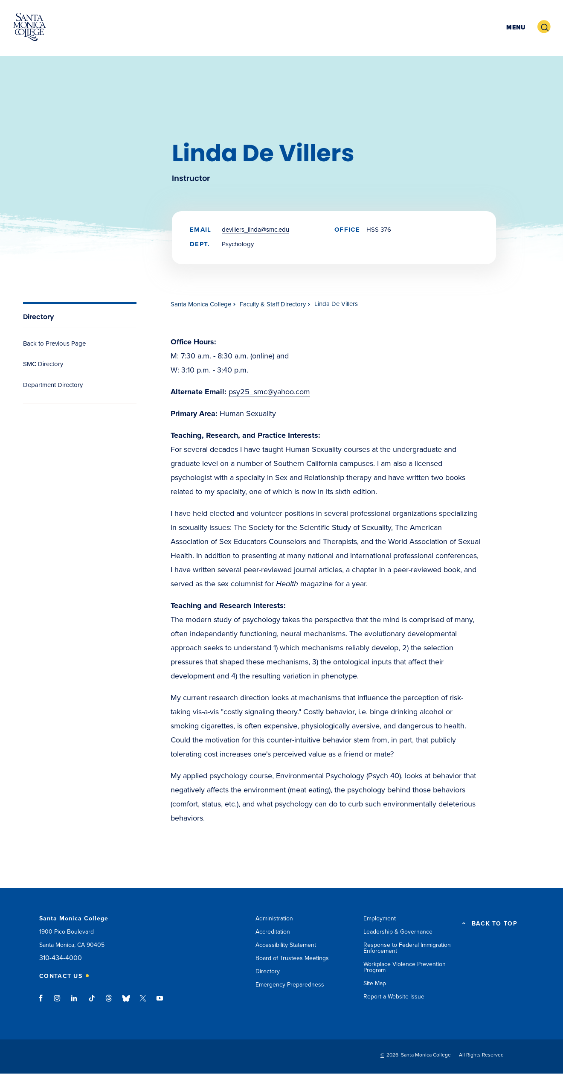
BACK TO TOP (494, 923)
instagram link (57, 1002)
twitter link (142, 1002)
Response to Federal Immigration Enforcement (407, 948)
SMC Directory (43, 364)
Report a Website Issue (393, 996)
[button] (515, 27)
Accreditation (272, 931)
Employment (379, 918)
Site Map (374, 983)
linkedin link (74, 1002)
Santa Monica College (201, 304)
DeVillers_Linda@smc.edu (255, 229)
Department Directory (53, 385)
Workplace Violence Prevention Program (404, 967)
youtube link (159, 1002)
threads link (109, 1002)
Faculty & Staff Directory (273, 304)
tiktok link (92, 1002)
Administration (274, 918)
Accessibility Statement (285, 945)
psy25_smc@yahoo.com (269, 391)
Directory (38, 317)
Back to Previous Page (54, 343)
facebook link (43, 1002)
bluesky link (126, 1002)
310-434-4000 (60, 958)
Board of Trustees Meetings (292, 958)
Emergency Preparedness (289, 984)
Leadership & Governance (397, 931)
